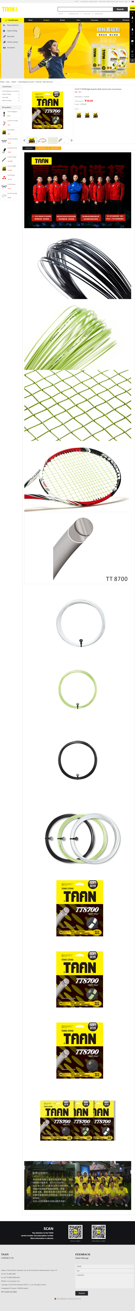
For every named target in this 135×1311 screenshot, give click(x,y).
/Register (85, 1)
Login (82, 1)
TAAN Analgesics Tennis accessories (12, 112)
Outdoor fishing (12, 31)
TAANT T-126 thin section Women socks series (13, 121)
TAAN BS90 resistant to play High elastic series (13, 130)
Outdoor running (12, 42)
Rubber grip (98, 14)
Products (13, 82)
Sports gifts (10, 36)
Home (30, 20)
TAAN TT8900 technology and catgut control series (12, 166)
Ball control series (48, 82)
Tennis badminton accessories (12, 26)
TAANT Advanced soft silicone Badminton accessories (12, 139)
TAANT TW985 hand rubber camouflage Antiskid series (13, 157)
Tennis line (86, 14)
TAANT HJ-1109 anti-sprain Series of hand (12, 148)
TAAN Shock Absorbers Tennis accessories (12, 175)
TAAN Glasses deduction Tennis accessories (12, 184)
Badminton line (74, 14)
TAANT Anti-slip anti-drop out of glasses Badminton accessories (12, 193)
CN (129, 1)
